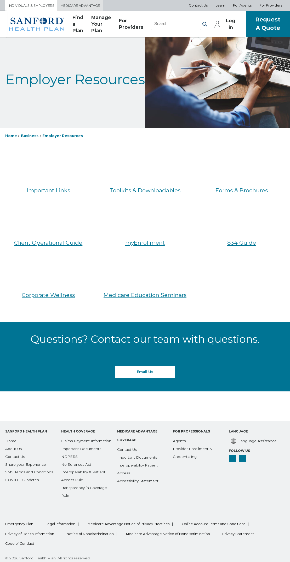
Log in (230, 24)
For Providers (131, 24)
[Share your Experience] (25, 435)
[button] (205, 24)
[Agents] (179, 412)
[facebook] (232, 430)
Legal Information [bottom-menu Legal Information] (62, 503)
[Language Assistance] (253, 412)
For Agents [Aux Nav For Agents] (242, 5)
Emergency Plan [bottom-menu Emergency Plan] (19, 503)
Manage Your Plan (101, 24)
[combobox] (176, 24)
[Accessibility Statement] (138, 452)
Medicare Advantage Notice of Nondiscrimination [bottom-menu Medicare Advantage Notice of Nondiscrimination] (171, 513)
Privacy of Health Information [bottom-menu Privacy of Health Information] (29, 513)
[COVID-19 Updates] (22, 451)
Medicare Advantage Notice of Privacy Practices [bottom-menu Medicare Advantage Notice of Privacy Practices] (132, 503)
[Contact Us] (15, 427)
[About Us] (13, 420)
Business (30, 136)
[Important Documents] (82, 427)
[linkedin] (242, 430)
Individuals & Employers (32, 5)
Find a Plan (77, 24)
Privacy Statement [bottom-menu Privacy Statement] (243, 513)
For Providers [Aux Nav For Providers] (270, 5)
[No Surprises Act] (76, 443)
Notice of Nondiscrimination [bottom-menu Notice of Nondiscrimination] (91, 513)
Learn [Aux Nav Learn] (220, 5)
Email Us (145, 372)
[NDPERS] (69, 435)
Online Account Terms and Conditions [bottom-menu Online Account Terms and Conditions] (219, 503)
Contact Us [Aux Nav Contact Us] (198, 5)
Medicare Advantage (82, 5)
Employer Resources (63, 136)
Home (11, 136)
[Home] (11, 412)
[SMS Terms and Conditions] (29, 443)
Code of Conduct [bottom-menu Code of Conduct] (20, 523)
